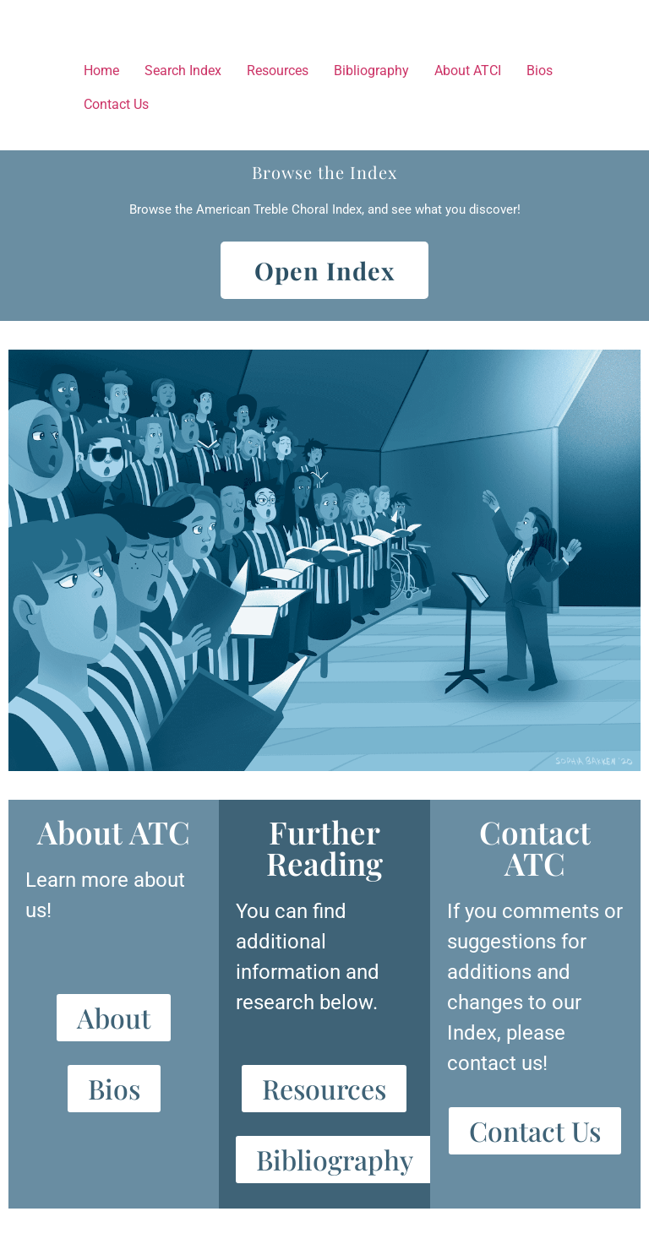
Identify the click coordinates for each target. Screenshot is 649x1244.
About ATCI (467, 70)
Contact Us (116, 104)
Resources (277, 70)
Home (101, 70)
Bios (539, 70)
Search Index (183, 70)
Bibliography (371, 70)
